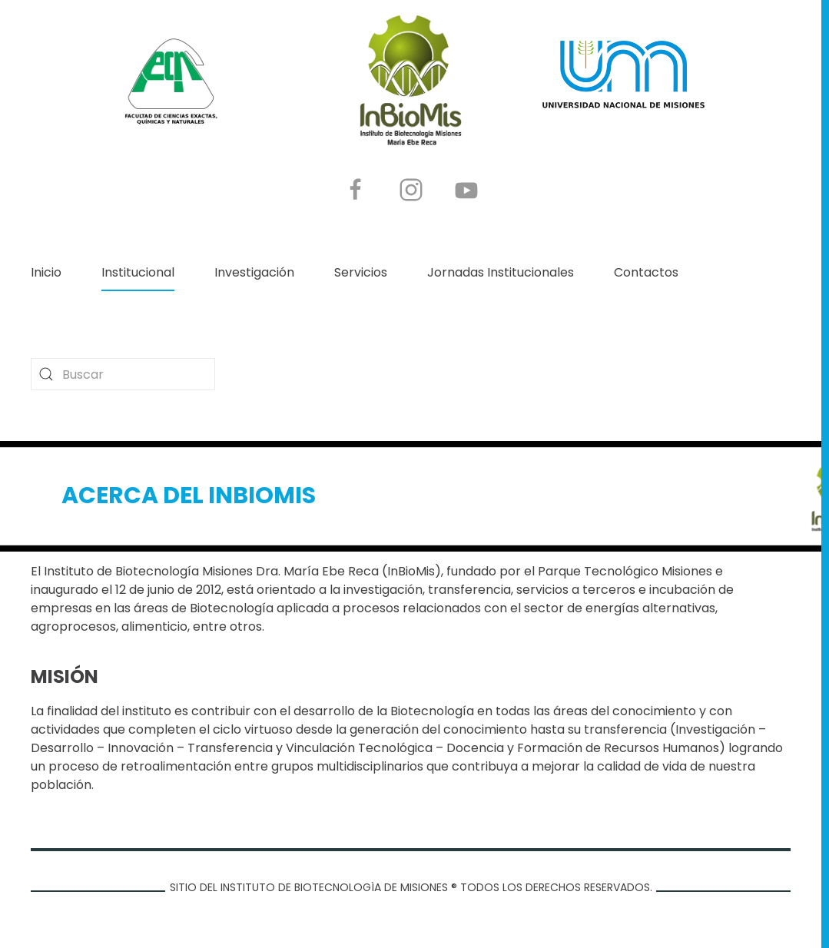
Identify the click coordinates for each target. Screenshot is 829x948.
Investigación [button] (254, 272)
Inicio (46, 272)
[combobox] (123, 374)
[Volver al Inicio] (411, 81)
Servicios (360, 272)
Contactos (646, 272)
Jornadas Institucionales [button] (500, 272)
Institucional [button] (137, 272)
